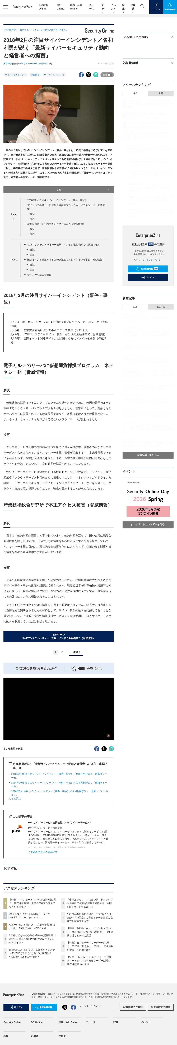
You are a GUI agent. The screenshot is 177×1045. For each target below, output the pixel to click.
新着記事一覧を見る (148, 455)
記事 (103, 7)
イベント (113, 7)
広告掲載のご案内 (160, 1007)
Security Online (12, 1022)
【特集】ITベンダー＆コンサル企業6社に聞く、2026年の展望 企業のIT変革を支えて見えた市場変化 (32, 903)
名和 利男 (7, 63)
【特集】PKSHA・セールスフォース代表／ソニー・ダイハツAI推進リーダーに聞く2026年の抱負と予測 (90, 961)
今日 (135, 93)
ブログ (62, 1036)
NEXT (77, 652)
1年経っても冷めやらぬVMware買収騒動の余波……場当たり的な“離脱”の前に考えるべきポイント (32, 939)
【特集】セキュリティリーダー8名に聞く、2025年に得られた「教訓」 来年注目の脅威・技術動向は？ (90, 946)
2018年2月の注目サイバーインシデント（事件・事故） (57, 200)
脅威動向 (35, 75)
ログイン (147, 277)
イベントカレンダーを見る (147, 524)
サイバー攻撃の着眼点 (39, 274)
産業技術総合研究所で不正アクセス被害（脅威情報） (56, 223)
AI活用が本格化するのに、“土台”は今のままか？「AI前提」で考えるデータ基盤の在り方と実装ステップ (90, 918)
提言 (32, 218)
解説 (32, 213)
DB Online (37, 1022)
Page (13, 259)
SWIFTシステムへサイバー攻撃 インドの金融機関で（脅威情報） (63, 244)
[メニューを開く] (5, 7)
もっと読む (15, 798)
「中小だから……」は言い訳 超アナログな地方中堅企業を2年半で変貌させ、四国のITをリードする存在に (90, 903)
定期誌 (133, 7)
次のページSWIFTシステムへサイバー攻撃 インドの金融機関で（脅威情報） (58, 636)
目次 (83, 190)
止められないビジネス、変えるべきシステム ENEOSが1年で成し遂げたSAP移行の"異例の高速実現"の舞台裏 (32, 953)
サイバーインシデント (54, 75)
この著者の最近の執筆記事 (42, 852)
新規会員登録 (147, 269)
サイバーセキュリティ (15, 75)
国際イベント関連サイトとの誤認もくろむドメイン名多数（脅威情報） (66, 259)
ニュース (161, 307)
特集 (123, 7)
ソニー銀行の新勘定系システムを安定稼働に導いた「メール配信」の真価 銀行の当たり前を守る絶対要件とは (147, 429)
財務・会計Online (68, 1022)
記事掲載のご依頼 (133, 1007)
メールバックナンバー (148, 260)
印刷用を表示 (13, 748)
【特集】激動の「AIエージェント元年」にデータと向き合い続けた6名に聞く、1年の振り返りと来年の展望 (90, 932)
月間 (161, 93)
